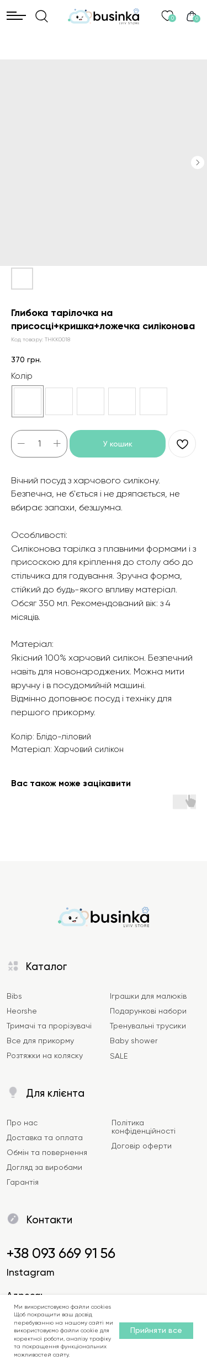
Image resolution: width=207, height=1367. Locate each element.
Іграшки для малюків (148, 996)
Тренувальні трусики (148, 1025)
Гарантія (23, 1182)
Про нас (22, 1122)
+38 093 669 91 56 (61, 1253)
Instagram (30, 1272)
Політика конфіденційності (144, 1126)
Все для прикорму (40, 1040)
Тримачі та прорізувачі (49, 1025)
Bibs (14, 996)
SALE (119, 1056)
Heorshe (22, 1010)
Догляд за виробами (44, 1167)
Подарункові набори (148, 1010)
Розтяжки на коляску (45, 1055)
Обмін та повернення (47, 1152)
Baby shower (133, 1040)
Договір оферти (142, 1145)
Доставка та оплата (45, 1137)
